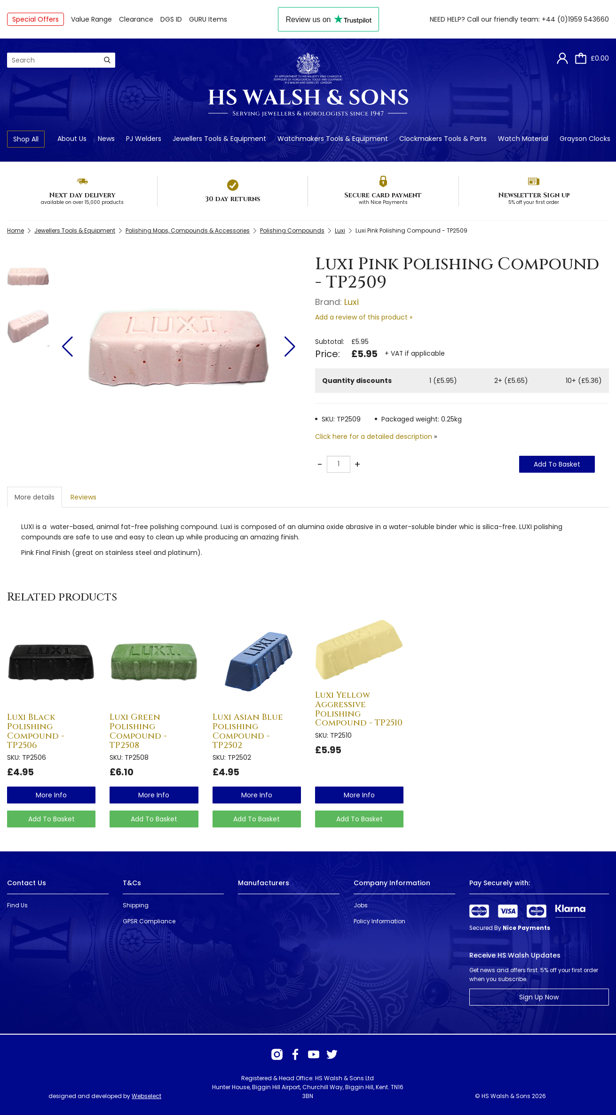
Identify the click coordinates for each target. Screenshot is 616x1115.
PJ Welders (143, 138)
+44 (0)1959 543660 (575, 19)
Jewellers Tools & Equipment (219, 138)
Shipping (136, 905)
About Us (72, 138)
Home (15, 230)
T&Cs (132, 883)
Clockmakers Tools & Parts (443, 138)
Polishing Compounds (292, 230)
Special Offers (35, 19)
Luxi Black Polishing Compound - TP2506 (35, 731)
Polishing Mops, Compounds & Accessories (188, 230)
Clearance (136, 19)
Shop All (26, 139)
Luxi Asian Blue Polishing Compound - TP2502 (248, 731)
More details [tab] (35, 497)
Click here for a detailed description (373, 436)
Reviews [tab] (83, 497)
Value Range (91, 19)
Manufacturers (263, 883)
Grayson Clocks (585, 138)
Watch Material (523, 138)
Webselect (146, 1096)
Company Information (392, 883)
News (106, 138)
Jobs (361, 905)
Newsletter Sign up (534, 195)
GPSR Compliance (149, 921)
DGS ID (171, 19)
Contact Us (26, 883)
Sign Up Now (539, 997)
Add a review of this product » (363, 317)
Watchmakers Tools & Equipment (332, 138)
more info (51, 795)
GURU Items (208, 19)
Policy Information (379, 921)
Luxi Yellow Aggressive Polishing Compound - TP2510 (359, 709)
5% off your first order (533, 202)
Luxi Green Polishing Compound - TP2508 (138, 731)
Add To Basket (557, 464)
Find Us (17, 905)
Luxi (340, 230)
